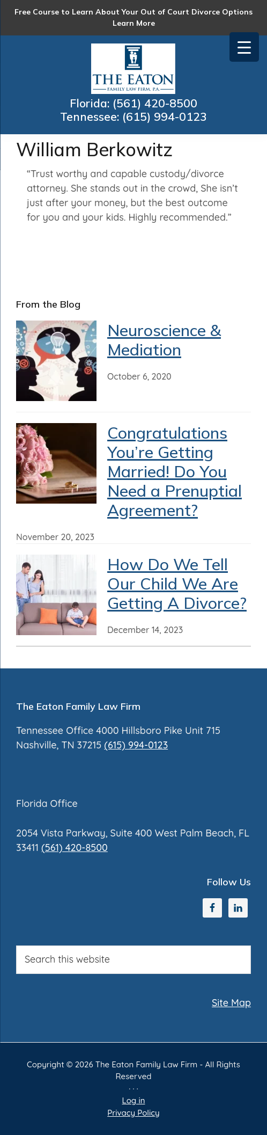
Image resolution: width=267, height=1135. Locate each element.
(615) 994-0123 (166, 117)
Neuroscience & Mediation (164, 340)
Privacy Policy (133, 1113)
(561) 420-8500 (157, 103)
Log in (133, 1100)
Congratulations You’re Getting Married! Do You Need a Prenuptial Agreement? (174, 471)
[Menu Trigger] (244, 47)
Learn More (134, 23)
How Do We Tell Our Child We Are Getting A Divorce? (177, 583)
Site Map (231, 1002)
